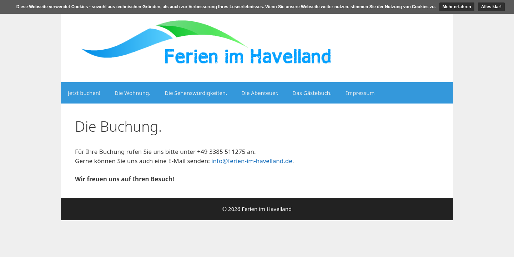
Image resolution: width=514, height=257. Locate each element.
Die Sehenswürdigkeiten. (196, 92)
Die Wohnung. (132, 92)
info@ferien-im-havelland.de (251, 161)
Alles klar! (491, 6)
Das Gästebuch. (312, 92)
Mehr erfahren (457, 6)
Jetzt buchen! (84, 92)
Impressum (360, 92)
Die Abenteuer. (259, 92)
